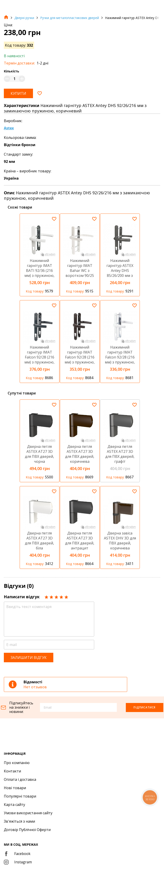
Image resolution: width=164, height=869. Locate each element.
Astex (9, 128)
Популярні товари (20, 796)
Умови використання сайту (28, 812)
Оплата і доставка (20, 779)
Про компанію (17, 762)
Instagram (18, 862)
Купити (18, 93)
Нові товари (15, 787)
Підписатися (144, 707)
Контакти (12, 771)
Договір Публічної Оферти (27, 829)
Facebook (17, 853)
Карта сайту (14, 804)
